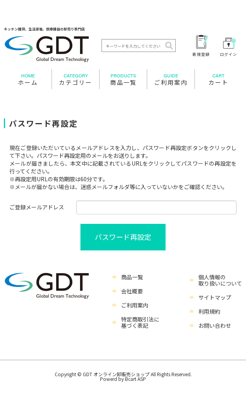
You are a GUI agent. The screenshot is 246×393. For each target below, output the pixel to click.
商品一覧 (123, 79)
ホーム (28, 79)
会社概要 (132, 291)
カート (218, 79)
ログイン (228, 53)
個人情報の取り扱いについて (220, 280)
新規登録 (201, 53)
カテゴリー (75, 79)
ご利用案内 (170, 79)
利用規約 (209, 311)
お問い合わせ (214, 325)
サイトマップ (214, 297)
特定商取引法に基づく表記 (140, 322)
